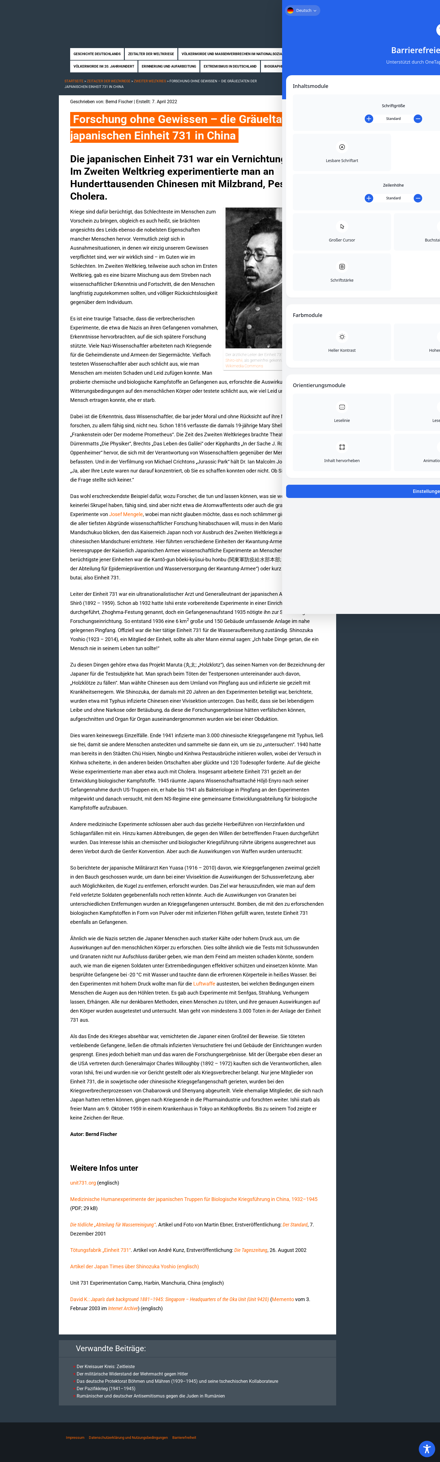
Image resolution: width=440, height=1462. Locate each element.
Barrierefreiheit (184, 1437)
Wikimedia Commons (244, 366)
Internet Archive (123, 1308)
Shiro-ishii (234, 360)
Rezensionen (305, 66)
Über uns (323, 8)
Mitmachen (347, 8)
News (329, 66)
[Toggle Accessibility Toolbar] (427, 1449)
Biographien (275, 66)
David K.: (169, 1299)
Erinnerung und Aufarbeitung (169, 66)
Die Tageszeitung (250, 1250)
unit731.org (83, 1183)
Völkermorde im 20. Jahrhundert (104, 66)
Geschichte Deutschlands (97, 54)
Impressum (75, 1437)
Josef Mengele (126, 514)
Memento (283, 1299)
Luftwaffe (204, 984)
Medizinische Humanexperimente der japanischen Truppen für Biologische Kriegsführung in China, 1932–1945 (193, 1199)
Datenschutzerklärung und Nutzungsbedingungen (128, 1437)
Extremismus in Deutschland (230, 66)
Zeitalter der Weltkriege (151, 54)
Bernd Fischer (119, 101)
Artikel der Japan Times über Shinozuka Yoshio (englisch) (134, 1266)
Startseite (298, 8)
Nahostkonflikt (316, 54)
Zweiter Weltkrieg (150, 81)
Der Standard (295, 1225)
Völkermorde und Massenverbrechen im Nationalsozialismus (238, 54)
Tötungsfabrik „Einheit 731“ (100, 1250)
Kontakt (371, 8)
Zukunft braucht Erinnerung (117, 18)
